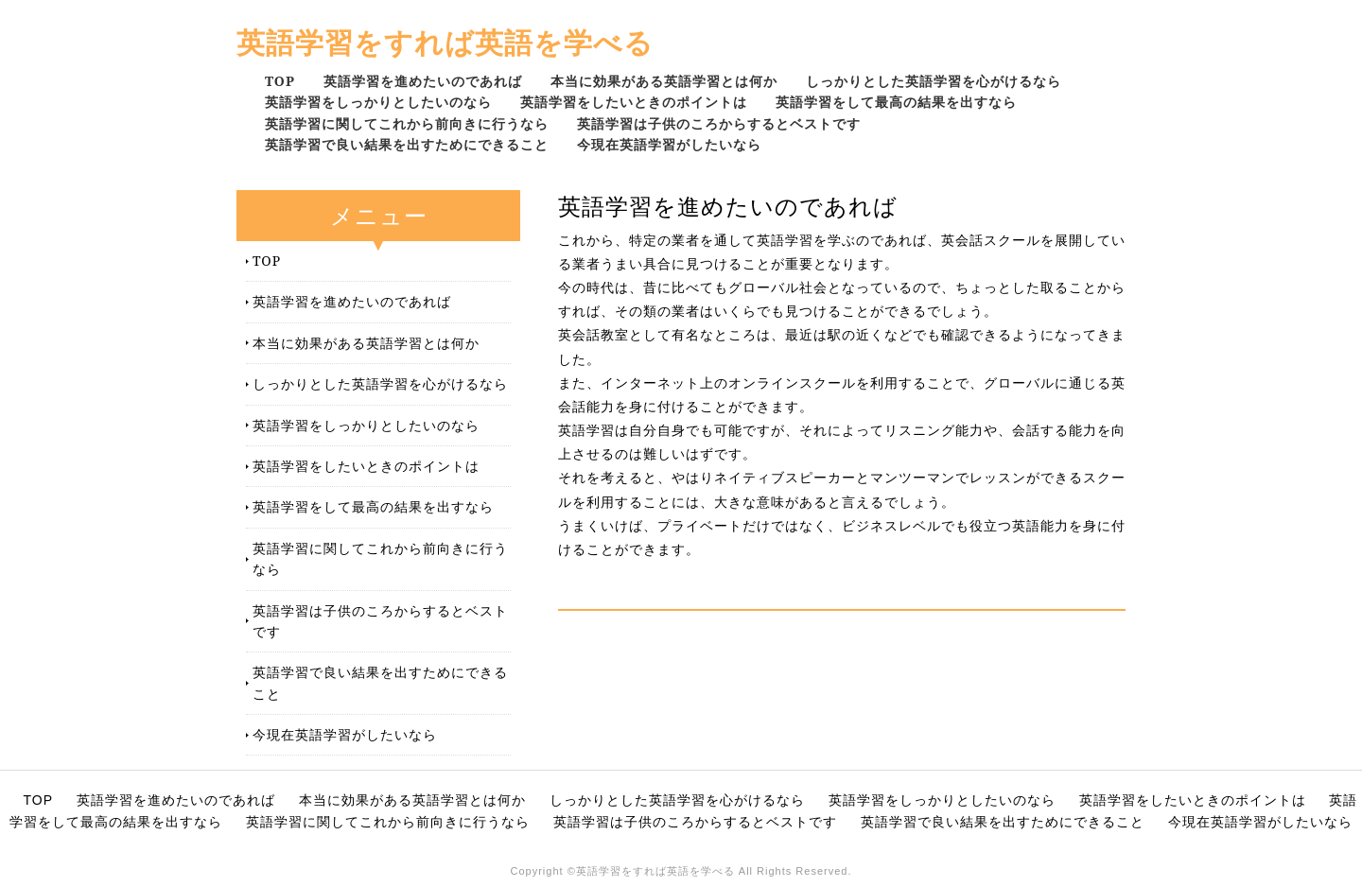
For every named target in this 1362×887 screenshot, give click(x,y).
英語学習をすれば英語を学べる (445, 42)
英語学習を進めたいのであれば (422, 81)
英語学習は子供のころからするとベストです (719, 123)
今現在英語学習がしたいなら (669, 144)
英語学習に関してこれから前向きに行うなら (407, 123)
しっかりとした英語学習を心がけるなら (933, 81)
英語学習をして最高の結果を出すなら (896, 102)
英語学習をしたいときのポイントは (633, 102)
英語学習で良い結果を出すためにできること (407, 144)
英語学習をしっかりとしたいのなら (378, 102)
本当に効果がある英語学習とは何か (663, 81)
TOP (280, 81)
